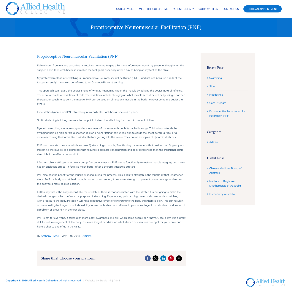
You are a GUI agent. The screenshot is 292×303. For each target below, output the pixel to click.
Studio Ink (105, 280)
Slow (212, 86)
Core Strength (217, 103)
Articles (86, 236)
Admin (117, 280)
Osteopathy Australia (222, 194)
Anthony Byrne (50, 236)
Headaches (216, 94)
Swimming (215, 78)
